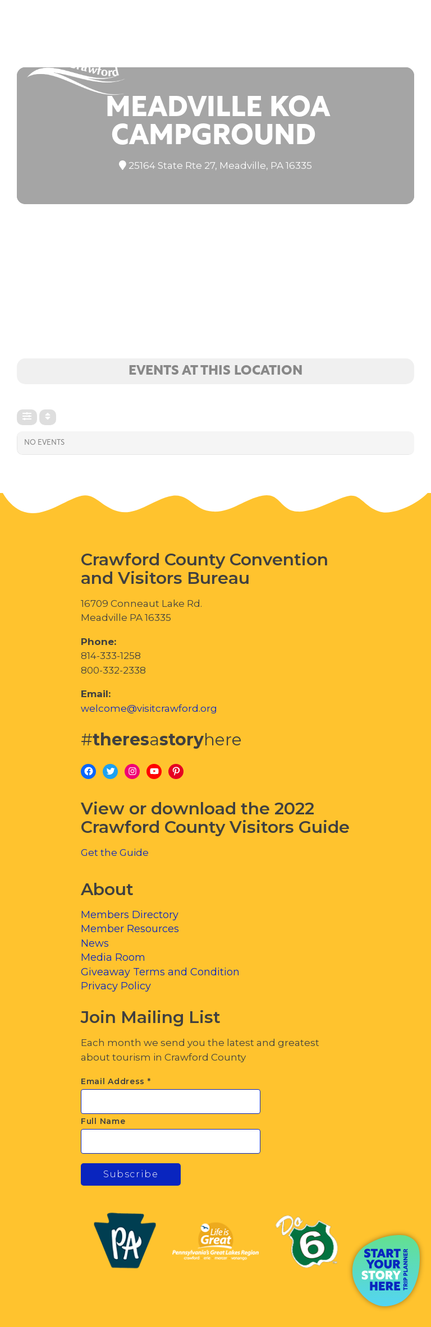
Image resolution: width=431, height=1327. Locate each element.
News (95, 943)
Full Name (103, 1121)
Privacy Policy (116, 986)
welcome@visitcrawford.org (149, 708)
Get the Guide (115, 852)
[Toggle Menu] (391, 56)
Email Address (116, 1081)
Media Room (113, 957)
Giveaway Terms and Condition (160, 972)
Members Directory (129, 915)
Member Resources (130, 929)
